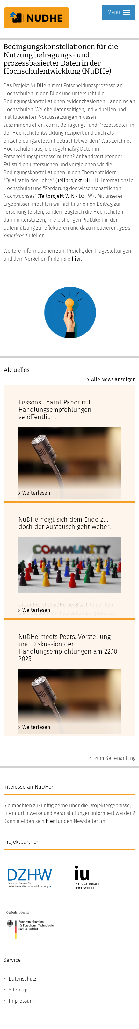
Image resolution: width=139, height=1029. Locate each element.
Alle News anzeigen (113, 379)
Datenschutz (22, 979)
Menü (118, 12)
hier (76, 259)
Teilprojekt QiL (74, 180)
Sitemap (18, 990)
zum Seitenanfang (115, 758)
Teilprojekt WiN (57, 196)
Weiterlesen (36, 493)
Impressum (21, 1001)
